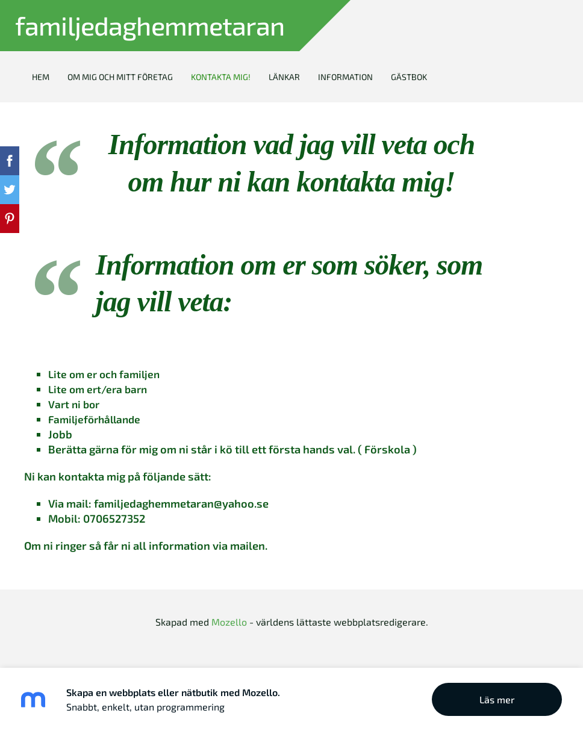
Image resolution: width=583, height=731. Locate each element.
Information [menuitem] (345, 77)
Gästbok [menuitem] (409, 77)
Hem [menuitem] (40, 77)
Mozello (229, 621)
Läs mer (497, 699)
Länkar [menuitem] (284, 77)
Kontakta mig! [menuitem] (221, 77)
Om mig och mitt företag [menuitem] (120, 77)
